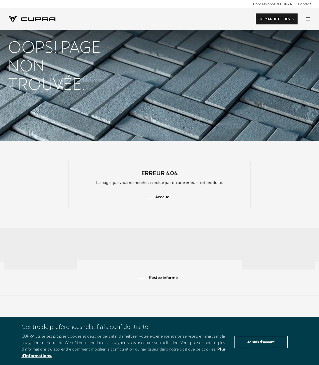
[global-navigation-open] (308, 19)
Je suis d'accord (261, 342)
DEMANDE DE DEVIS (277, 19)
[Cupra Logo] (32, 18)
